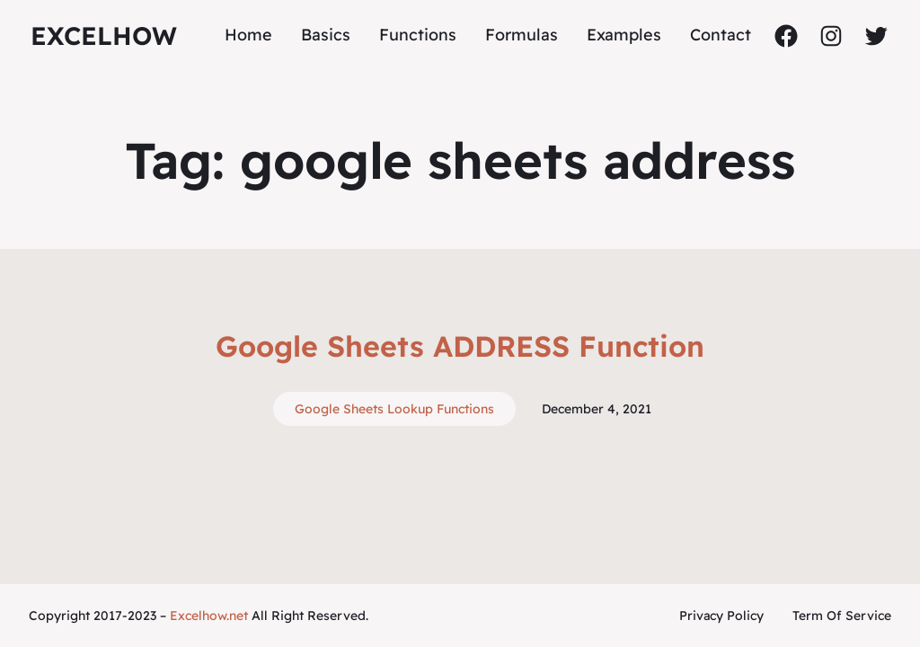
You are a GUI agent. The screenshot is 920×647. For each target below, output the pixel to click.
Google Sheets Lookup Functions (394, 409)
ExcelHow (104, 35)
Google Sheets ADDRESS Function (460, 346)
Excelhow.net (209, 615)
